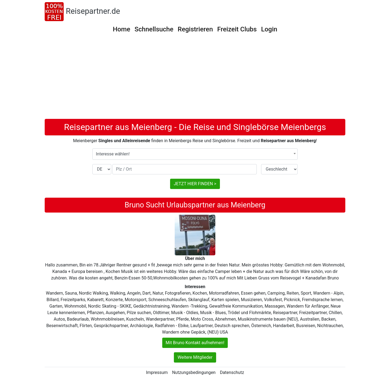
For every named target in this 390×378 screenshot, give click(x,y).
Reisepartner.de (93, 11)
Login (269, 29)
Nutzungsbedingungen (193, 372)
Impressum (157, 372)
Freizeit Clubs (237, 29)
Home (121, 29)
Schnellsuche (154, 29)
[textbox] (195, 154)
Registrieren (195, 29)
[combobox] (195, 154)
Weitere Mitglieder (194, 357)
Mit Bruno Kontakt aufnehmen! (195, 342)
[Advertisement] (195, 78)
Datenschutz (232, 372)
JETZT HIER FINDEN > (195, 183)
